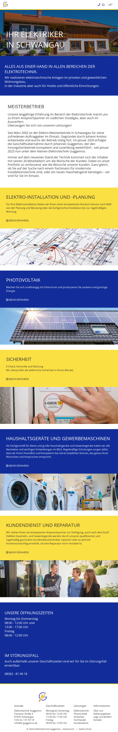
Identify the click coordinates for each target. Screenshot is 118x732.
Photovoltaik (80, 713)
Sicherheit (79, 716)
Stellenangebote (101, 713)
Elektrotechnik (81, 710)
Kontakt (97, 719)
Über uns (98, 710)
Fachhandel (80, 719)
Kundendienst (81, 722)
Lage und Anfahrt (102, 716)
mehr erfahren (17, 220)
